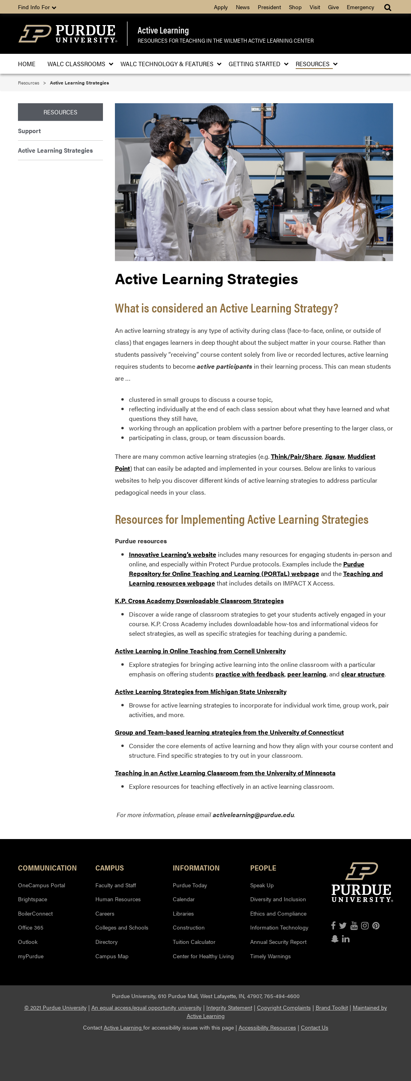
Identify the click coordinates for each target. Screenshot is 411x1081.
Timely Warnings (270, 956)
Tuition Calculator (194, 941)
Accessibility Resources (267, 1027)
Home (27, 63)
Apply (221, 7)
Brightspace (32, 899)
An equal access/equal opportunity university (146, 1007)
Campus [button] (109, 867)
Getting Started (256, 63)
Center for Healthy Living (203, 956)
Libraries (183, 913)
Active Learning (163, 29)
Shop (295, 7)
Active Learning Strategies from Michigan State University (201, 691)
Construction (189, 927)
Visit (315, 7)
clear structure (363, 673)
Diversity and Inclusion (278, 899)
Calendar (184, 899)
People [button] (263, 867)
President (269, 7)
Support (29, 130)
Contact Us (314, 1027)
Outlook (28, 941)
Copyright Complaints (284, 1007)
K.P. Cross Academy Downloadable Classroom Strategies (199, 600)
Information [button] (196, 867)
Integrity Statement (229, 1007)
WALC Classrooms (78, 63)
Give (333, 7)
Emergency (360, 7)
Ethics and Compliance (278, 913)
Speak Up (262, 885)
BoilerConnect (35, 913)
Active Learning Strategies (55, 150)
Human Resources (118, 899)
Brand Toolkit (332, 1007)
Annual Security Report (278, 941)
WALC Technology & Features (169, 63)
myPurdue (30, 956)
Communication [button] (47, 867)
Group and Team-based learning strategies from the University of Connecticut (229, 732)
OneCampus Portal (41, 885)
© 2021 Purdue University (55, 1007)
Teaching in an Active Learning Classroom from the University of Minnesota (225, 772)
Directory (106, 941)
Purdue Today (190, 885)
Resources (314, 63)
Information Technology (279, 927)
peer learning (306, 673)
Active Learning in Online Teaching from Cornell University (200, 650)
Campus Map (111, 956)
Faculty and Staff (115, 885)
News (243, 7)
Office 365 (30, 927)
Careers (105, 913)
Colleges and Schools (121, 927)
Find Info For (37, 7)
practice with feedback (250, 673)
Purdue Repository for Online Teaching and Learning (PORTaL (246, 568)
